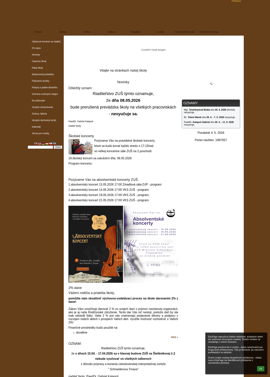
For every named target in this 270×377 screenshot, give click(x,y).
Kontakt (160, 32)
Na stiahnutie (38, 100)
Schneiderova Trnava (209, 32)
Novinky (36, 54)
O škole (87, 32)
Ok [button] (260, 368)
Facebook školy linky (185, 32)
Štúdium (111, 32)
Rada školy (37, 68)
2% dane (36, 48)
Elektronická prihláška (43, 74)
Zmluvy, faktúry (39, 113)
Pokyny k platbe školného (44, 87)
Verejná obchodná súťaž (44, 120)
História (62, 32)
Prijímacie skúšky (40, 81)
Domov (38, 32)
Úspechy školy (39, 61)
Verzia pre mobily (40, 133)
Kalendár (36, 127)
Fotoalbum (136, 32)
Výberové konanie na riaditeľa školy (48, 41)
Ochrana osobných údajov (45, 94)
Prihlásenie (236, 1)
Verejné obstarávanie (42, 107)
